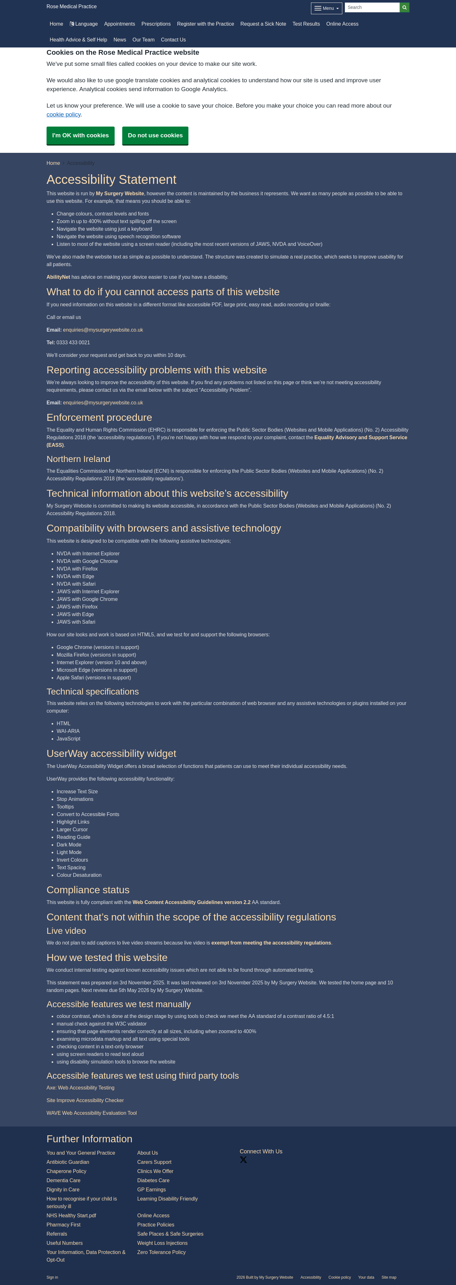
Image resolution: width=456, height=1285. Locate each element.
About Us (147, 1152)
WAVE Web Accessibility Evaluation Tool (92, 1112)
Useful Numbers (65, 1242)
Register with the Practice (205, 23)
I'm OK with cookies (80, 135)
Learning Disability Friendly (167, 1198)
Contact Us (173, 39)
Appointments (119, 23)
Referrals (57, 1233)
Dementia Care (63, 1180)
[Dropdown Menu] (326, 8)
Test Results (306, 23)
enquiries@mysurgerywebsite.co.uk (103, 329)
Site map (389, 1277)
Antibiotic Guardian (68, 1161)
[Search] (372, 7)
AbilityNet (58, 276)
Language (84, 23)
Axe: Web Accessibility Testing (80, 1087)
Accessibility (311, 1277)
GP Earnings (151, 1189)
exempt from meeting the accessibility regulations (271, 942)
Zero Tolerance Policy (161, 1252)
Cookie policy (339, 1277)
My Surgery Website (120, 193)
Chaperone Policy (66, 1171)
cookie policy (63, 114)
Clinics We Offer (155, 1171)
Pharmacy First (63, 1224)
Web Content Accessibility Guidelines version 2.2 (192, 902)
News (119, 39)
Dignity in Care (63, 1189)
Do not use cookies (155, 135)
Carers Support (154, 1161)
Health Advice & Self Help (78, 39)
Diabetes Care (153, 1180)
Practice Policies (155, 1224)
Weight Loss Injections (162, 1242)
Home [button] (56, 23)
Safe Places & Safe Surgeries (170, 1233)
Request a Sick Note (263, 23)
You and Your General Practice (81, 1152)
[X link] (243, 1160)
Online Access (342, 23)
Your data (366, 1277)
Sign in (52, 1277)
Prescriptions (156, 23)
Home (53, 162)
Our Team (143, 39)
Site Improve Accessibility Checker (85, 1100)
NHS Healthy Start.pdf (71, 1215)
